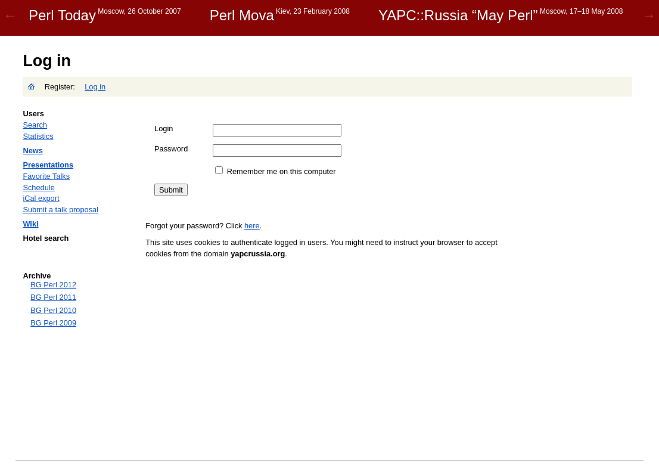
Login (163, 128)
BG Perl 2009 (53, 322)
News (32, 150)
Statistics (38, 136)
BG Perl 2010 (53, 310)
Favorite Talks (46, 176)
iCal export (41, 198)
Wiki (30, 223)
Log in (95, 86)
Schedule (38, 187)
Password (171, 148)
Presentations (48, 164)
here (252, 225)
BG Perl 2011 (53, 297)
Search (35, 124)
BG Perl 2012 (53, 284)
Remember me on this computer (281, 171)
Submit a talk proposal (60, 209)
